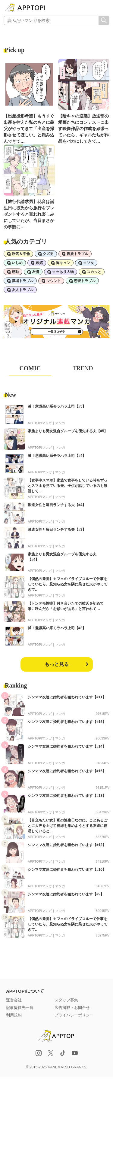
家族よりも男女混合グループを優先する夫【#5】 (68, 431)
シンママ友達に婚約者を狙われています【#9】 (66, 894)
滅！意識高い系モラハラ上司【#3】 (57, 628)
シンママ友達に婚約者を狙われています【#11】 (67, 697)
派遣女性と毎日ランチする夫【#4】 (57, 505)
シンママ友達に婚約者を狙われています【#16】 (67, 771)
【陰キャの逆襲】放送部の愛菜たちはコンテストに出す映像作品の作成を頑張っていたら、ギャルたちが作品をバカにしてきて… (83, 129)
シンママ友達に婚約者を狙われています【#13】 (67, 796)
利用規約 (14, 1015)
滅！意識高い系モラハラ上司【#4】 (57, 456)
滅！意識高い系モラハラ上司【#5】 (57, 406)
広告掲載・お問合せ (72, 1007)
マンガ (60, 423)
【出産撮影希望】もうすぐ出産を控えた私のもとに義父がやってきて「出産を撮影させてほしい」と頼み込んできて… (29, 129)
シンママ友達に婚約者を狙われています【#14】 (67, 746)
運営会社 (14, 1000)
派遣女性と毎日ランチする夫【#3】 (57, 529)
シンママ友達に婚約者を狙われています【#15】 (67, 722)
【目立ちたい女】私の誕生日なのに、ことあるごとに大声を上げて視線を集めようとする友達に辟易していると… (67, 825)
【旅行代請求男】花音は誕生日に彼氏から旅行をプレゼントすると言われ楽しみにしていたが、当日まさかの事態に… (29, 214)
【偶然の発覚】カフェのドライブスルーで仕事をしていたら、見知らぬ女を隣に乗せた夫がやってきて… (67, 584)
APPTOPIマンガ (40, 423)
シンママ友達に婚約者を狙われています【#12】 (67, 845)
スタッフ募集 (66, 1000)
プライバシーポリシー (74, 1015)
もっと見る (57, 664)
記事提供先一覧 (19, 1007)
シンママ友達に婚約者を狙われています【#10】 (67, 869)
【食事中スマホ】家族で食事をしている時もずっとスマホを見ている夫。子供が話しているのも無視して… (67, 485)
